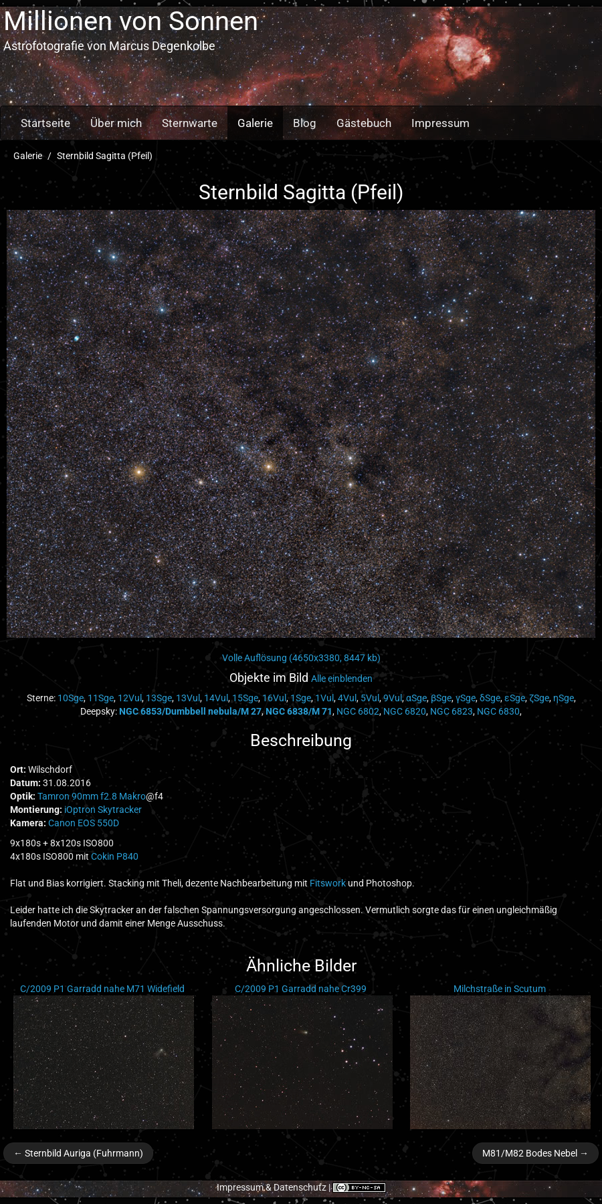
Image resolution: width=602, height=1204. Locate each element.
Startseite (45, 123)
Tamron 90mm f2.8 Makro (91, 796)
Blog (304, 123)
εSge (514, 698)
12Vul (130, 698)
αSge (416, 698)
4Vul (347, 698)
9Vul (392, 698)
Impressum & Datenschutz (271, 1187)
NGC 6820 (404, 711)
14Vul (216, 698)
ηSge (563, 698)
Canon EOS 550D (83, 823)
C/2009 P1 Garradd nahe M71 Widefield (102, 988)
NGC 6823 (451, 711)
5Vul (370, 698)
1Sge (300, 698)
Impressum (440, 123)
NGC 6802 (357, 711)
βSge (441, 698)
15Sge (245, 698)
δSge (490, 698)
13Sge (159, 698)
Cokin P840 (114, 856)
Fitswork (328, 883)
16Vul (274, 698)
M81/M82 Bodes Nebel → (535, 1153)
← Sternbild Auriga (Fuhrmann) (78, 1153)
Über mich (116, 123)
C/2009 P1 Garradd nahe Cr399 (301, 988)
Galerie (255, 123)
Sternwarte (189, 123)
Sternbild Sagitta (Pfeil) (105, 155)
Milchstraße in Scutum (500, 988)
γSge (466, 698)
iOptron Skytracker (103, 809)
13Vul (188, 698)
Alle (342, 678)
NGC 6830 (498, 711)
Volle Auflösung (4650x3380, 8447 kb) (301, 657)
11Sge (101, 698)
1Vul (324, 698)
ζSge (539, 698)
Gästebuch (363, 123)
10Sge (71, 698)
